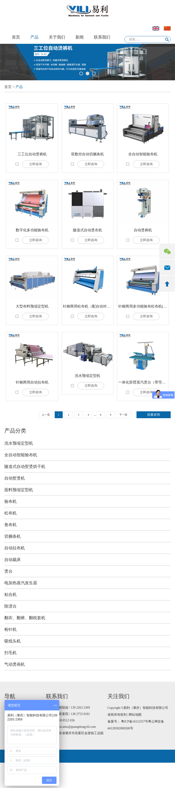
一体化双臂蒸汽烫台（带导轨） (143, 382)
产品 (34, 37)
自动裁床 (12, 559)
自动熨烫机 (14, 478)
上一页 (46, 414)
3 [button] (94, 73)
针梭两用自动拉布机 (32, 382)
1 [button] (81, 73)
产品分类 (15, 431)
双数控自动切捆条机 (87, 154)
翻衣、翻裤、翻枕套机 (24, 618)
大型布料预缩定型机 (32, 306)
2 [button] (87, 73)
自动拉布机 (14, 548)
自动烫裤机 (143, 230)
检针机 (10, 629)
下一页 (123, 414)
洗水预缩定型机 (87, 376)
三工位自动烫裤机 (32, 154)
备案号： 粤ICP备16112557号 (128, 721)
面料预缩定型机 (18, 490)
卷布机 (10, 524)
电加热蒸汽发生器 (20, 583)
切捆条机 (12, 536)
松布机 (10, 513)
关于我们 (57, 37)
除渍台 (10, 606)
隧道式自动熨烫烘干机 (24, 466)
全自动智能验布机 (142, 154)
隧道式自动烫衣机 (87, 230)
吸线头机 (12, 641)
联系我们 (102, 37)
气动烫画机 (14, 664)
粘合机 (10, 594)
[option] (87, 62)
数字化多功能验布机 (32, 230)
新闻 (79, 37)
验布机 (10, 501)
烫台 (8, 571)
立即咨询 (35, 164)
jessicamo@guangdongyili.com (76, 726)
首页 (16, 37)
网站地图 (135, 714)
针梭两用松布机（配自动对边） (88, 306)
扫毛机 (10, 652)
